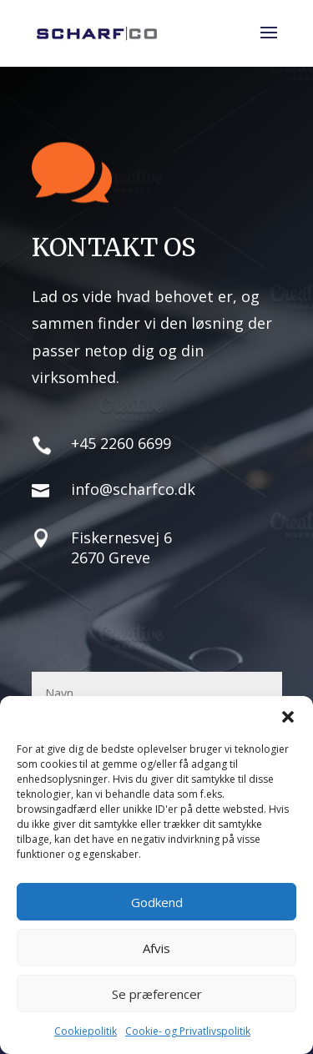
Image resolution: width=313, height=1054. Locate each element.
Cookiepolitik (85, 1031)
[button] (288, 717)
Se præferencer (157, 994)
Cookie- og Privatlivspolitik (187, 1031)
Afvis (156, 948)
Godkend (157, 902)
